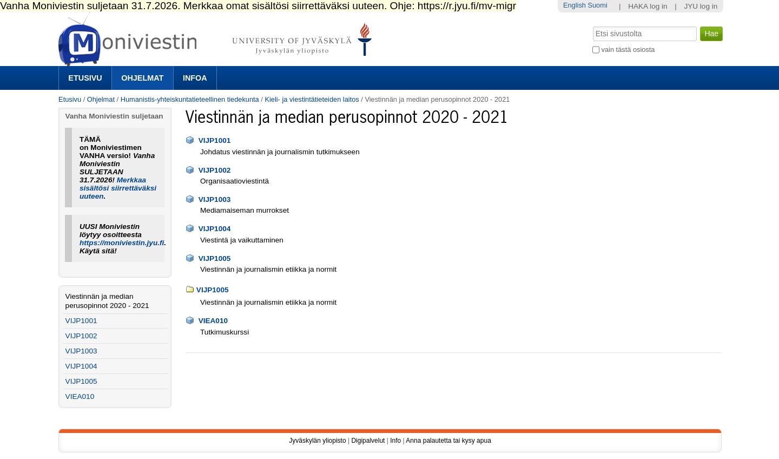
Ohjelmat (142, 78)
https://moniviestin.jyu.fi (122, 243)
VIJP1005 (215, 258)
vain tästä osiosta (628, 49)
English (574, 5)
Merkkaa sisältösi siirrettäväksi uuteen (118, 188)
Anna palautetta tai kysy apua (448, 440)
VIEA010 (213, 321)
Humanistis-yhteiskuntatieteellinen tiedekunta (190, 99)
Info (395, 440)
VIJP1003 (215, 199)
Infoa (195, 78)
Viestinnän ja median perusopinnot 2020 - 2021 (107, 301)
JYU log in (700, 6)
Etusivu (85, 78)
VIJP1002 (215, 170)
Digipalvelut (368, 440)
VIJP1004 (215, 229)
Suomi (597, 5)
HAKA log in (648, 6)
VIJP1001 (215, 140)
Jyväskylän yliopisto (317, 440)
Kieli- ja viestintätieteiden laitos (312, 99)
